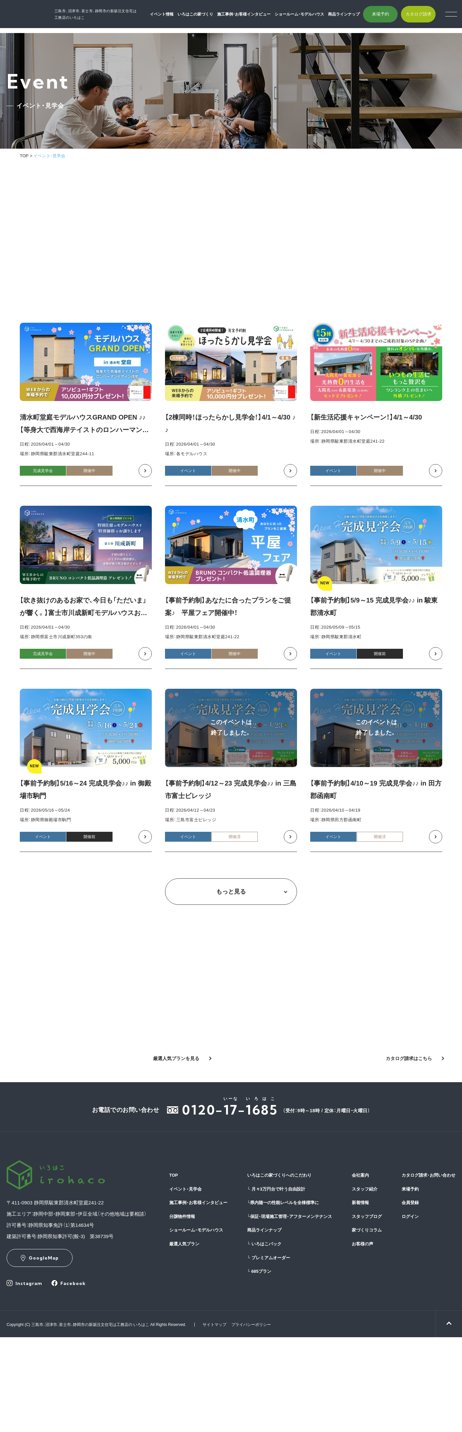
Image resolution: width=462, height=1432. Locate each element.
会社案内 (360, 1175)
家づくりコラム (367, 1230)
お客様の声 (362, 1243)
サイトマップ (214, 1324)
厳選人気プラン (184, 1243)
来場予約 (388, 16)
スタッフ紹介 (365, 1189)
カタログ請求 (427, 16)
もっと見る (231, 891)
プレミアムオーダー (268, 1257)
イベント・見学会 (185, 1189)
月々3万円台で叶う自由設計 (276, 1189)
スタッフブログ (367, 1216)
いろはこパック (264, 1243)
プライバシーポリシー (251, 1324)
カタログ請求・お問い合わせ (428, 1175)
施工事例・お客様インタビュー (252, 16)
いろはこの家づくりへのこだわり (279, 1175)
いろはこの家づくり (204, 16)
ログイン (410, 1216)
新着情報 (360, 1202)
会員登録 (410, 1202)
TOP (24, 155)
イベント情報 (170, 16)
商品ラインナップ (352, 16)
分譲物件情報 (182, 1216)
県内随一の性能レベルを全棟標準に (283, 1202)
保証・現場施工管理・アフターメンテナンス (289, 1216)
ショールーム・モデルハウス (308, 16)
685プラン (259, 1271)
